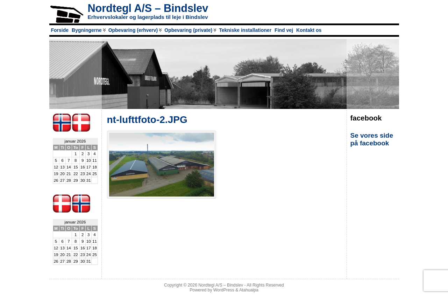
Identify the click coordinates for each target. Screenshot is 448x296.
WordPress (223, 290)
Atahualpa (248, 290)
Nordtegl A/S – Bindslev (148, 8)
